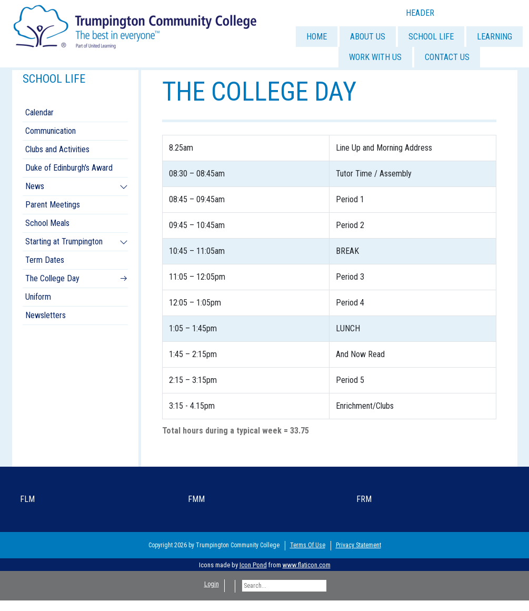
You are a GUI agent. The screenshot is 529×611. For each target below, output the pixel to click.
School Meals (47, 223)
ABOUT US (367, 37)
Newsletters (45, 315)
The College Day (52, 278)
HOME (316, 37)
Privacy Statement (358, 545)
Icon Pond (253, 565)
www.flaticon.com (307, 565)
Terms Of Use (307, 545)
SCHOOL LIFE (431, 37)
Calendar (39, 112)
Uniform (38, 297)
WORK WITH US (375, 57)
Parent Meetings (52, 205)
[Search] (284, 585)
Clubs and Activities (57, 149)
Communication (50, 131)
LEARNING (494, 37)
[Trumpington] (136, 25)
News (34, 186)
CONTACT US (447, 57)
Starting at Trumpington (64, 241)
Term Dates (44, 260)
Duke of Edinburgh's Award (69, 168)
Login (211, 584)
